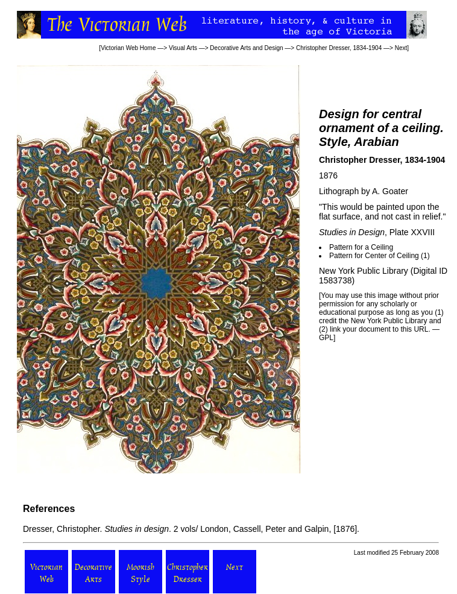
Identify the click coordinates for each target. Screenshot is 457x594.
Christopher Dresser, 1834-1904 (339, 48)
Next (401, 48)
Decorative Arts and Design (246, 48)
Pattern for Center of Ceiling (375, 255)
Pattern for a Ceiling (361, 247)
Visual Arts (183, 48)
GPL (326, 337)
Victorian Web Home (128, 48)
